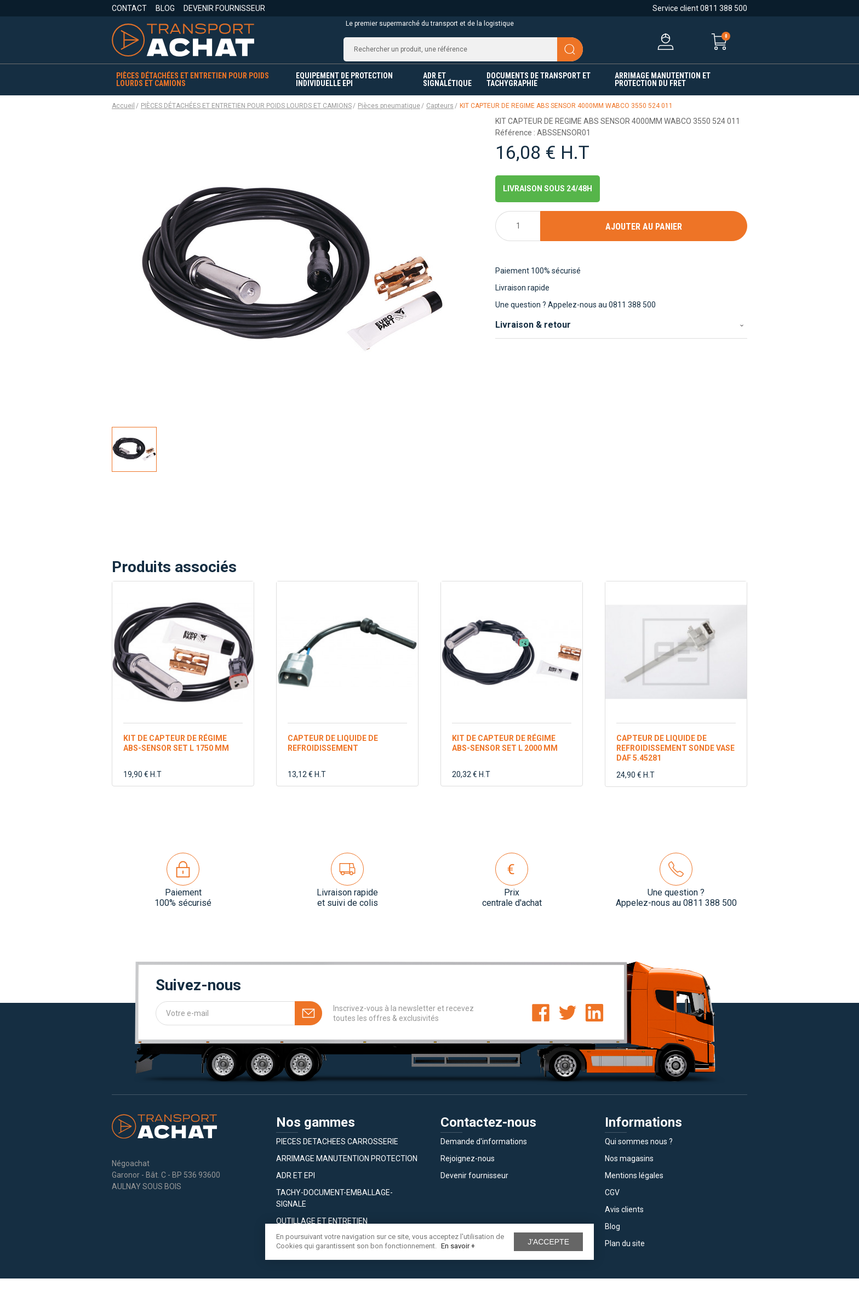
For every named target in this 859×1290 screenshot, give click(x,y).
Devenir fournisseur (224, 8)
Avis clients (624, 1221)
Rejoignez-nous (467, 1170)
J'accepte (548, 1241)
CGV (612, 1204)
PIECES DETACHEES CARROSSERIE (337, 1153)
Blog (165, 8)
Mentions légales (634, 1187)
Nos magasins (629, 1170)
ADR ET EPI (295, 1187)
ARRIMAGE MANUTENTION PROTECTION (346, 1170)
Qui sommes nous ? (639, 1153)
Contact (129, 8)
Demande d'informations (483, 1153)
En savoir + (458, 1246)
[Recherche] (463, 55)
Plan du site (625, 1255)
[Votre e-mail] (239, 1025)
